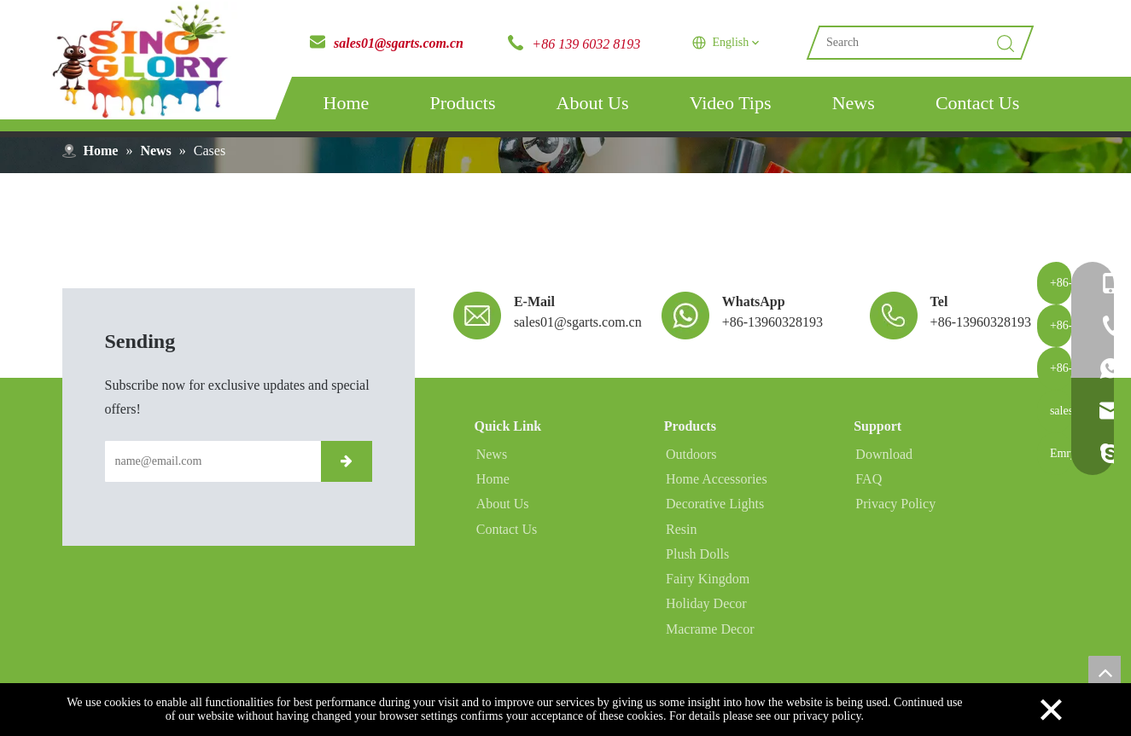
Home (347, 102)
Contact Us (977, 102)
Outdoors (689, 462)
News (853, 102)
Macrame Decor (708, 635)
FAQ (867, 487)
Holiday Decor (704, 610)
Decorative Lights (713, 512)
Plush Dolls (695, 560)
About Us (593, 102)
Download (882, 462)
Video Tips (731, 102)
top (1104, 672)
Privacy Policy (894, 512)
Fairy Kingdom (706, 585)
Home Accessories (715, 487)
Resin (679, 536)
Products (462, 102)
